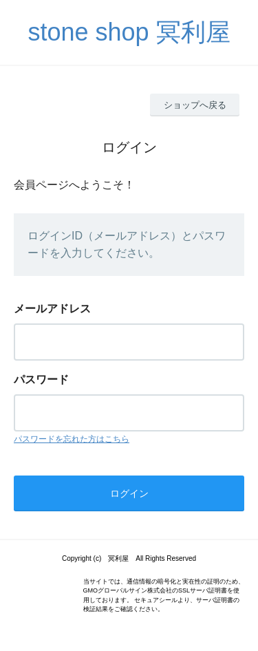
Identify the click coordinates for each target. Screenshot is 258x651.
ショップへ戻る (195, 105)
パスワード (41, 379)
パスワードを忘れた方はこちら (71, 439)
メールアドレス (52, 308)
